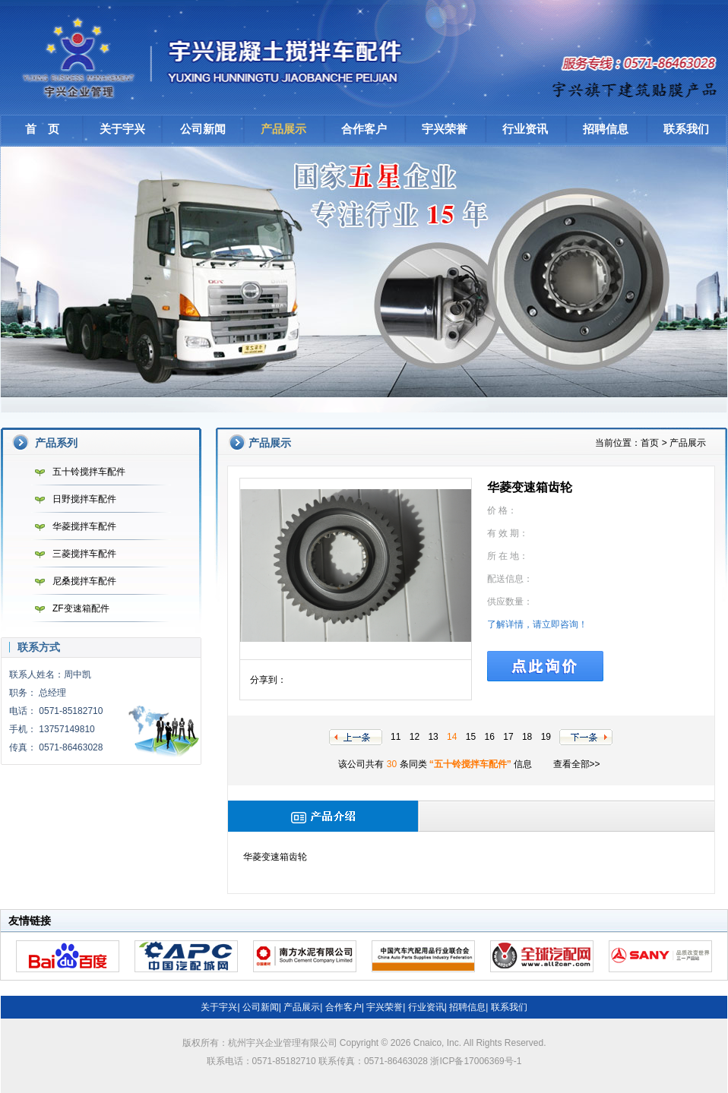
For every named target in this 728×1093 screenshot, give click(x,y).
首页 (650, 443)
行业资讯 (525, 128)
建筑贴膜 (636, 87)
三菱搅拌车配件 (71, 554)
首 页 (42, 128)
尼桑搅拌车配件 (71, 581)
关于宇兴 (122, 128)
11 (395, 736)
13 (433, 736)
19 (546, 736)
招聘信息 (605, 128)
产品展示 (283, 128)
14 (452, 736)
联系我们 (686, 128)
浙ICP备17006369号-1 (475, 1061)
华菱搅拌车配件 (71, 526)
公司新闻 (203, 128)
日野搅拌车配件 (71, 499)
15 (471, 736)
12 (414, 736)
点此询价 (545, 666)
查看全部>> (576, 764)
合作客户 (364, 128)
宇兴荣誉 (444, 128)
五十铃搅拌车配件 (76, 472)
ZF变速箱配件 (68, 608)
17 (508, 736)
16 (490, 736)
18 (527, 736)
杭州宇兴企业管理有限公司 (217, 57)
